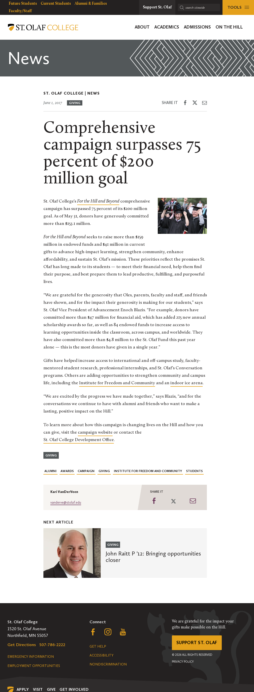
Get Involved (74, 689)
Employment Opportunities (33, 666)
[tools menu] (238, 7)
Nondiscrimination (108, 664)
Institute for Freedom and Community (117, 383)
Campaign (86, 471)
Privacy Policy (183, 661)
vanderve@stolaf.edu (65, 502)
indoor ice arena (186, 383)
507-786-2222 (52, 644)
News (93, 93)
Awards (67, 471)
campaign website (95, 432)
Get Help (98, 646)
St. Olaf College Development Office (78, 440)
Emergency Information (30, 657)
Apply (23, 689)
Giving (74, 103)
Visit (38, 689)
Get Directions (21, 644)
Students (194, 471)
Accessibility (101, 655)
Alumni (50, 471)
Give (51, 689)
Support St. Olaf (196, 642)
